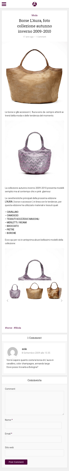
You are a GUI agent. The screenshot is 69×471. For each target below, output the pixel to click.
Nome (9, 420)
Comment (10, 389)
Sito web (9, 447)
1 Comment (41, 37)
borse (9, 328)
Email (8, 433)
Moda (34, 15)
